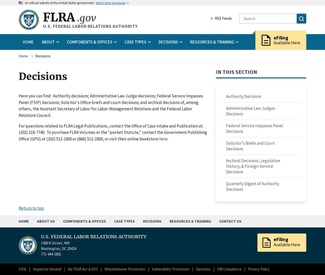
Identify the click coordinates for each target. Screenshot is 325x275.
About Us (46, 221)
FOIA (22, 269)
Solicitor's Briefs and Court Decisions (250, 146)
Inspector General (47, 269)
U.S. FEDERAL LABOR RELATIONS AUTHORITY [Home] (94, 237)
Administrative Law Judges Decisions (250, 111)
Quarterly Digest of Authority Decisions (252, 186)
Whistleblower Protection (125, 269)
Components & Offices (84, 221)
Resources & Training (190, 221)
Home (28, 42)
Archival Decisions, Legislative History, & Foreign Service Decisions (253, 166)
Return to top (31, 208)
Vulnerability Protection (170, 269)
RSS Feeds (221, 19)
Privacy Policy (259, 269)
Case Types (124, 221)
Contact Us (230, 221)
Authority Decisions (243, 96)
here (163, 139)
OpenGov (203, 269)
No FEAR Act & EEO (83, 269)
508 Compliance (229, 269)
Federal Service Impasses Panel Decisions (254, 128)
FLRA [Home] (69, 17)
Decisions (152, 221)
